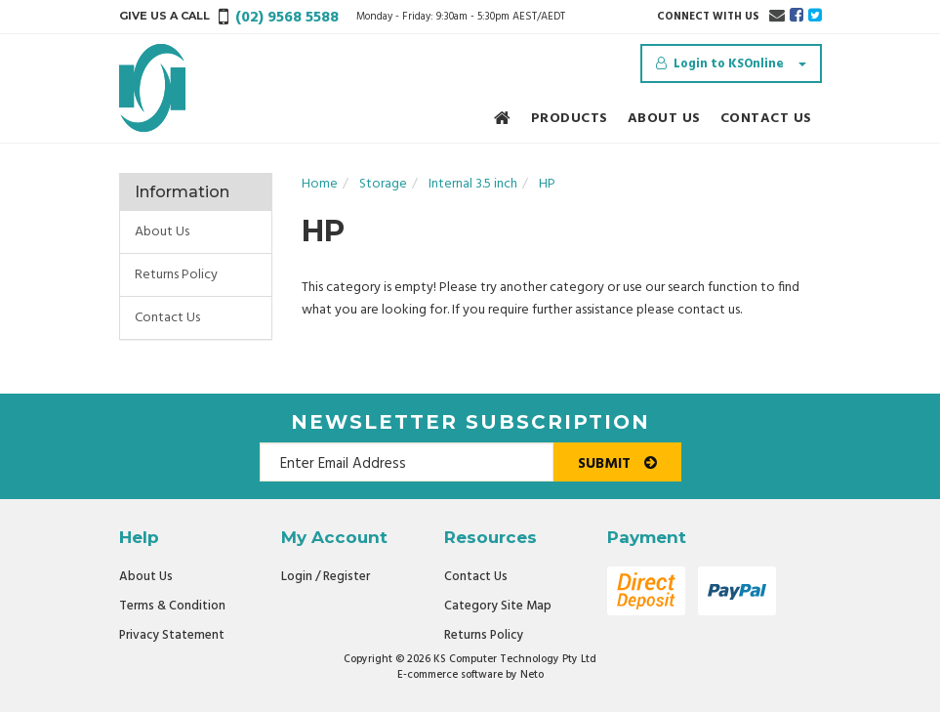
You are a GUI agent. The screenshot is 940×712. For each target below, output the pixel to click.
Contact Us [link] (167, 318)
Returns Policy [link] (176, 275)
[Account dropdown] (731, 63)
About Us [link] (162, 232)
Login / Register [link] (325, 576)
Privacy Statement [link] (172, 635)
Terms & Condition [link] (172, 606)
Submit (617, 464)
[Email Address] (406, 462)
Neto (532, 675)
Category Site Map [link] (498, 606)
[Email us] (777, 16)
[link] (796, 16)
